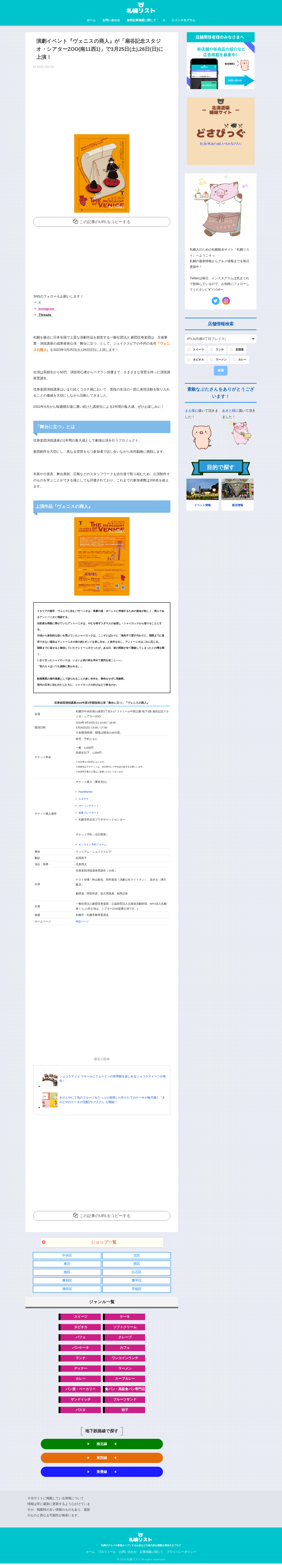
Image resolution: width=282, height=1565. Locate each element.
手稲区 (137, 1288)
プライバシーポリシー (181, 1553)
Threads (45, 315)
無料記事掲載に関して (141, 20)
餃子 (125, 1411)
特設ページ (82, 920)
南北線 (101, 1445)
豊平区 (137, 1280)
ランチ (81, 1358)
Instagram (46, 308)
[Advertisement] (101, 102)
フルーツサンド (124, 1400)
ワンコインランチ (125, 1358)
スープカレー (125, 1379)
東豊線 (101, 1473)
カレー (81, 1379)
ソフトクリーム (124, 1327)
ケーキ (125, 1316)
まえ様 (190, 410)
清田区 (67, 1288)
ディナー (80, 1369)
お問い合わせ (111, 20)
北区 (136, 1255)
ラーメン (125, 1369)
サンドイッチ (81, 1400)
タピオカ (80, 1327)
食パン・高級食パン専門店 (125, 1390)
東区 (67, 1263)
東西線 (101, 1459)
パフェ (81, 1337)
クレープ (125, 1337)
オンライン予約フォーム (94, 843)
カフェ (125, 1348)
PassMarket (86, 791)
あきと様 (228, 410)
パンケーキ (80, 1348)
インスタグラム (183, 20)
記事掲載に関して (151, 1553)
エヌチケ (84, 798)
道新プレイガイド (89, 812)
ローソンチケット (89, 805)
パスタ (81, 1411)
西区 (136, 1263)
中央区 (67, 1255)
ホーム (91, 20)
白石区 (137, 1271)
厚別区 (67, 1280)
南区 (67, 1271)
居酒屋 (239, 349)
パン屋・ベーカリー (81, 1390)
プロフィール (107, 1553)
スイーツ (80, 1316)
